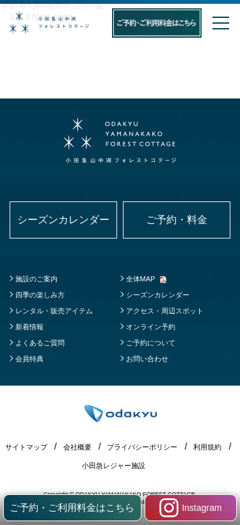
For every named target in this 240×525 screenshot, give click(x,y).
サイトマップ (26, 447)
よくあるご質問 (40, 343)
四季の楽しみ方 (40, 295)
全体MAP (141, 279)
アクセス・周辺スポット (165, 311)
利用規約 (207, 447)
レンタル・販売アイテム (54, 311)
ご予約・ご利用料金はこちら (72, 507)
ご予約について (150, 343)
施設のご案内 (36, 279)
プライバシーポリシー (142, 447)
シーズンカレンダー (157, 295)
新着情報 (29, 327)
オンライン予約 (150, 327)
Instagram (190, 507)
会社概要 (77, 447)
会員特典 (29, 359)
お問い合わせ (147, 359)
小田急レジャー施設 (113, 465)
